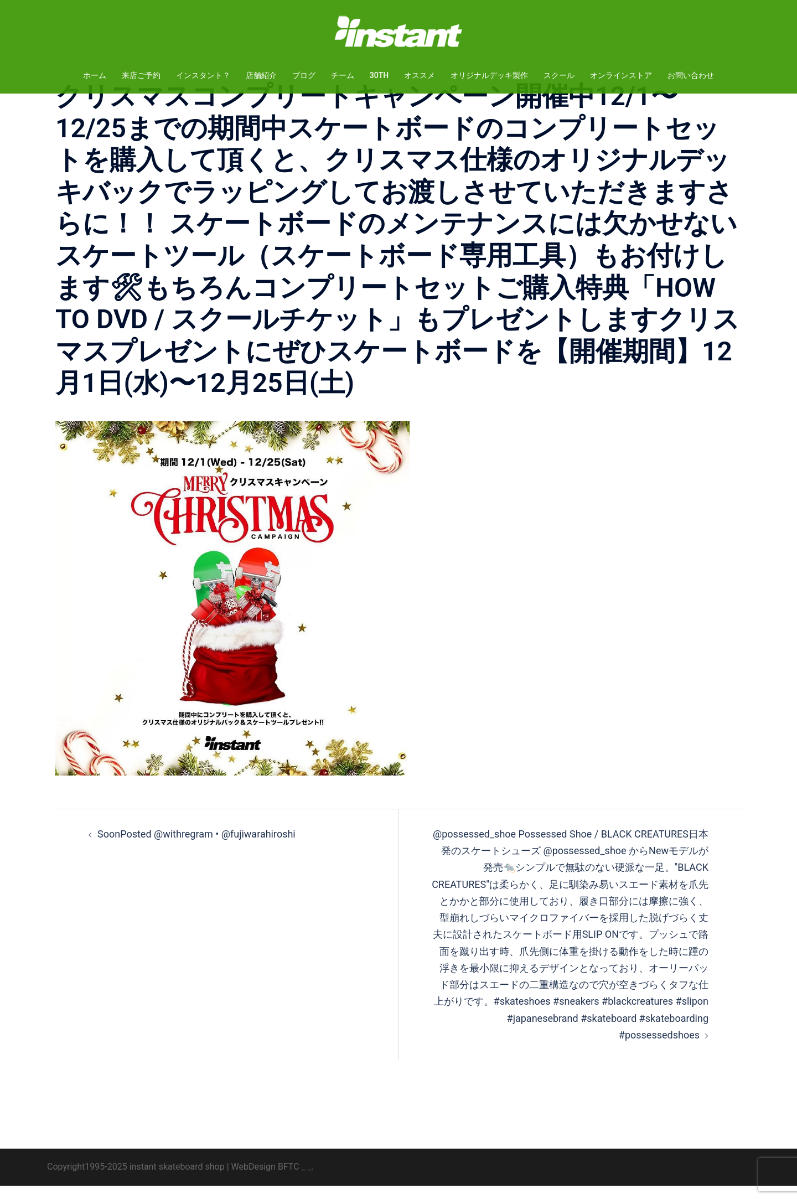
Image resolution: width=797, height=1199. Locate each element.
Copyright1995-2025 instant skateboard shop (136, 1180)
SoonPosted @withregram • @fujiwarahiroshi (196, 847)
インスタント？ (203, 75)
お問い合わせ (690, 75)
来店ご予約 (141, 75)
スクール (559, 75)
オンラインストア (621, 75)
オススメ (419, 75)
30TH (379, 75)
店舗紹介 (261, 75)
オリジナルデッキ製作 (489, 75)
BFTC (288, 1180)
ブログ (303, 75)
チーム (342, 75)
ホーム (94, 75)
